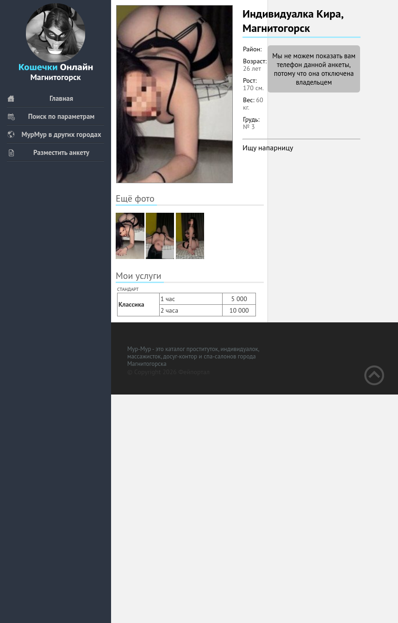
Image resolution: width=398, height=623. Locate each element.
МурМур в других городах (54, 134)
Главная (40, 98)
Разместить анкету (48, 152)
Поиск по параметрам (50, 116)
